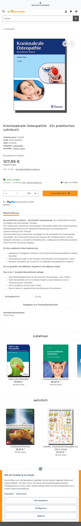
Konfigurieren (41, 508)
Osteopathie (18, 146)
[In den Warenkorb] (5, 37)
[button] (66, 11)
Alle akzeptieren (41, 500)
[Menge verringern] (6, 193)
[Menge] (17, 193)
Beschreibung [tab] (11, 213)
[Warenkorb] (76, 11)
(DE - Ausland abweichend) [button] (32, 183)
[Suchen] (37, 18)
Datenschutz (21, 494)
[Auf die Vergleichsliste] (65, 44)
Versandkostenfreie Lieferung (28, 169)
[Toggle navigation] (3, 10)
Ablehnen (41, 516)
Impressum (9, 494)
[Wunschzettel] (70, 11)
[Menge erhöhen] (35, 193)
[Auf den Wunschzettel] (72, 44)
